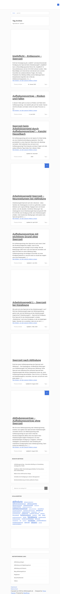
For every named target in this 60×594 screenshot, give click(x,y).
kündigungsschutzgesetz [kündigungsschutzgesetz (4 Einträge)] (28, 518)
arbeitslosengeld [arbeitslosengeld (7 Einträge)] (28, 505)
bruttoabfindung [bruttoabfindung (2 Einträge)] (34, 512)
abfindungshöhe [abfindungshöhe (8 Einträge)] (32, 504)
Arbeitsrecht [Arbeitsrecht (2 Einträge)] (36, 505)
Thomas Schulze (18, 84)
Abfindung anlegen (19, 562)
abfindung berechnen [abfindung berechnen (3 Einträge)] (28, 502)
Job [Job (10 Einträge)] (39, 515)
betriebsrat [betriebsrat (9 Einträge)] (39, 510)
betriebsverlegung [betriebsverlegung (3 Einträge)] (26, 512)
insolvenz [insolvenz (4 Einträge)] (34, 515)
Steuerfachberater (18, 577)
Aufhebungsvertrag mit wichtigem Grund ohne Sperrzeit (25, 237)
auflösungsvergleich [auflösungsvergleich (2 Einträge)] (32, 508)
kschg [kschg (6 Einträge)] (24, 517)
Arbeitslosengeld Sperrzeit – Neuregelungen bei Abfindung (29, 197)
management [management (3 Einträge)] (15, 520)
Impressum (14, 587)
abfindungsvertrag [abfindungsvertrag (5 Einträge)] (17, 505)
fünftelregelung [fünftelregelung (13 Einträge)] (25, 515)
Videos (16, 581)
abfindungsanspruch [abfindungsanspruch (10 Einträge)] (19, 504)
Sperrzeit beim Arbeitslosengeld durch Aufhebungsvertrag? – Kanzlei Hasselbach (29, 130)
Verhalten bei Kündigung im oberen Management (26, 476)
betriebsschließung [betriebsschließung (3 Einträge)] (16, 512)
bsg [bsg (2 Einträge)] (39, 512)
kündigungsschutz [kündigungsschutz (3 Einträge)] (16, 518)
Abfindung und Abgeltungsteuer (22, 565)
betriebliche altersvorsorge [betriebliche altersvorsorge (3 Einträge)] (29, 510)
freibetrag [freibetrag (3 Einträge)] (42, 513)
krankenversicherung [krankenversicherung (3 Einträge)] (16, 517)
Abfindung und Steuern (20, 568)
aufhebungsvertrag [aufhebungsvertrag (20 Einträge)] (19, 509)
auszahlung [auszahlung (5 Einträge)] (41, 508)
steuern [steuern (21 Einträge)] (34, 522)
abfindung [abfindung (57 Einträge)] (17, 501)
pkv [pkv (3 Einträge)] (20, 520)
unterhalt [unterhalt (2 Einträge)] (40, 522)
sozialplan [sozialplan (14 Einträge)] (31, 520)
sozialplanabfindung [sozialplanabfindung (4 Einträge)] (41, 520)
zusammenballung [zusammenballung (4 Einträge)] (16, 524)
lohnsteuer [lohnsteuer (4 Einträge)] (37, 518)
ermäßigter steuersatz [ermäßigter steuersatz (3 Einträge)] (34, 513)
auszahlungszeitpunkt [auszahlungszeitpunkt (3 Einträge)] (17, 510)
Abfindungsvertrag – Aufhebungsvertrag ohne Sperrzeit (26, 421)
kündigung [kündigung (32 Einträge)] (32, 517)
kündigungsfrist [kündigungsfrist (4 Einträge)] (42, 517)
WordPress (26, 593)
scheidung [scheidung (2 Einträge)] (24, 520)
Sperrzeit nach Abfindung (26, 360)
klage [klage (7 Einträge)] (43, 515)
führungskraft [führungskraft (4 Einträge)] (15, 515)
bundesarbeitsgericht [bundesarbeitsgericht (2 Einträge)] (16, 513)
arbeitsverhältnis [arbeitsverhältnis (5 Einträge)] (16, 507)
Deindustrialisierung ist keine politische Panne (26, 480)
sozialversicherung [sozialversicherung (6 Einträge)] (17, 522)
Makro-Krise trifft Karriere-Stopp (22, 473)
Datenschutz (14, 589)
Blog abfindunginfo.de (20, 571)
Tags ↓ (46, 84)
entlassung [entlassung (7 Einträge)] (25, 513)
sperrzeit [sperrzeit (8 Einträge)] (27, 522)
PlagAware (17, 574)
